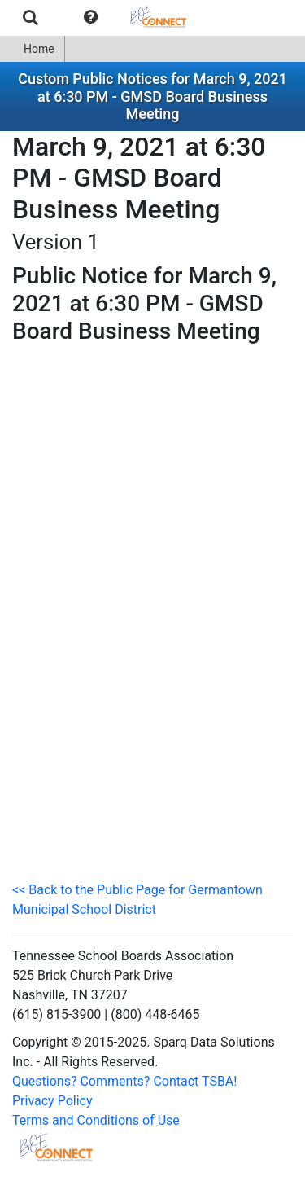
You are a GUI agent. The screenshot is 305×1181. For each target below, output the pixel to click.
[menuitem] (30, 17)
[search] (30, 17)
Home (32, 48)
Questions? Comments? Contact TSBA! (124, 1081)
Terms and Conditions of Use (96, 1120)
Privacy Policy (52, 1101)
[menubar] (101, 17)
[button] (91, 17)
